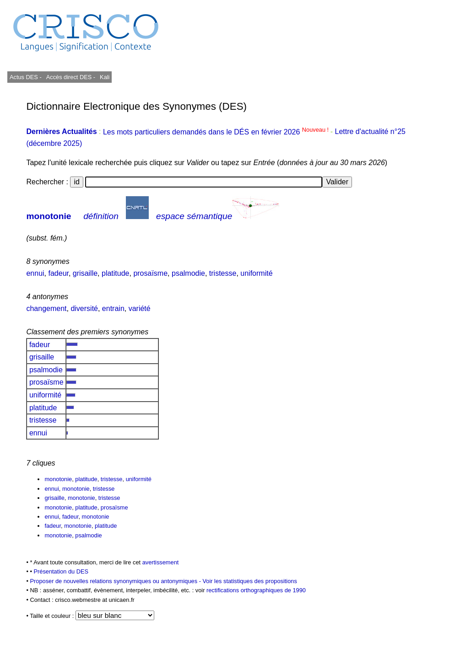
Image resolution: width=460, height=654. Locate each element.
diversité (84, 308)
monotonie (48, 216)
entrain (113, 308)
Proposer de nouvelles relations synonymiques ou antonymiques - (116, 581)
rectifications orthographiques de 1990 (256, 590)
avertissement (160, 562)
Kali (104, 77)
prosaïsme (150, 273)
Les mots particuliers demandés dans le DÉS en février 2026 (216, 132)
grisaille (85, 273)
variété (140, 308)
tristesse (223, 273)
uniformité (256, 273)
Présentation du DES (61, 571)
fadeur (58, 273)
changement (46, 308)
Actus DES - (26, 77)
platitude (116, 273)
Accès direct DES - (70, 77)
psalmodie (188, 273)
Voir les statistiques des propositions (250, 581)
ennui (35, 273)
